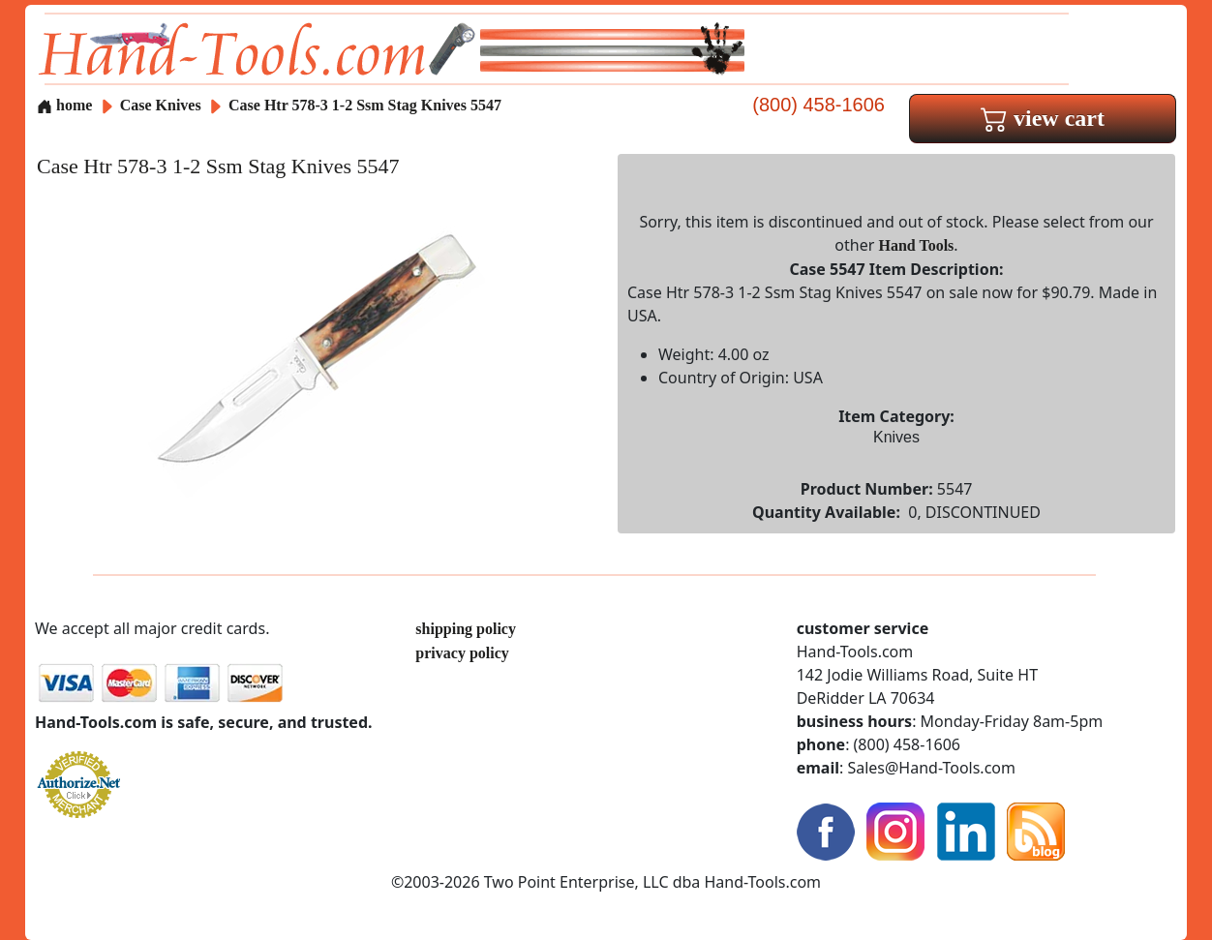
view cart (1043, 118)
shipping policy (465, 629)
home (64, 105)
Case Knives (160, 105)
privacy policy (461, 653)
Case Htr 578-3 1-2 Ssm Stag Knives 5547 (364, 105)
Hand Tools (916, 245)
